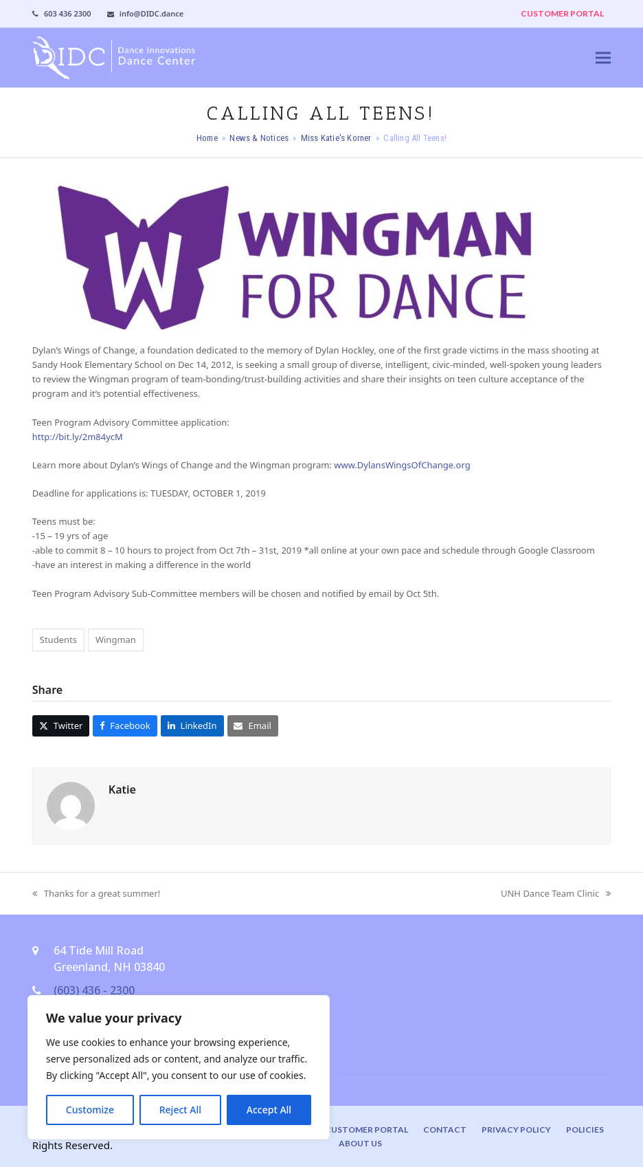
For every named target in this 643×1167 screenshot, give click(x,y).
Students (58, 639)
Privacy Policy (516, 1129)
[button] (603, 57)
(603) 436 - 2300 (94, 990)
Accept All (269, 1109)
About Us (360, 1143)
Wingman (115, 639)
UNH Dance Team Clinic (556, 894)
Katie (122, 789)
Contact (444, 1129)
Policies (585, 1129)
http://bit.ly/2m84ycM (77, 436)
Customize (90, 1109)
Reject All (180, 1109)
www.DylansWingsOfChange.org (402, 465)
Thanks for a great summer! (96, 894)
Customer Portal (366, 1129)
